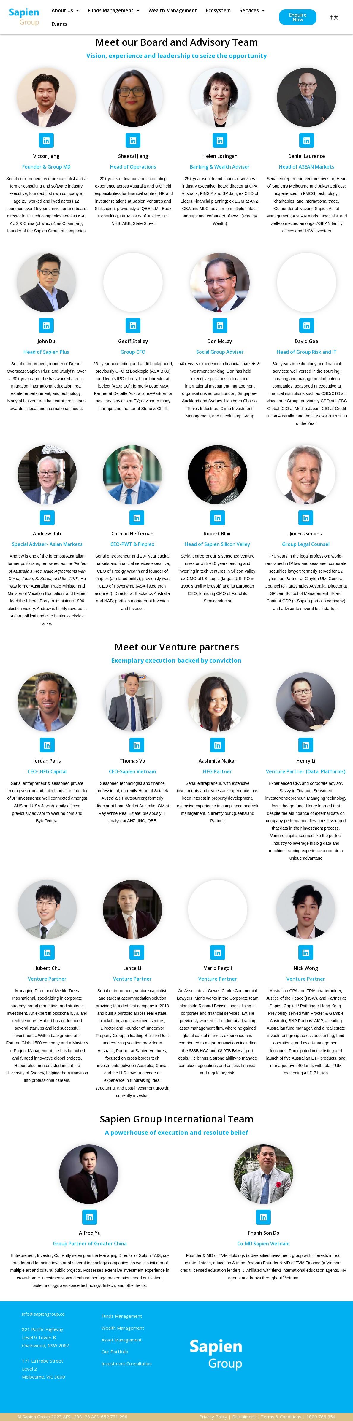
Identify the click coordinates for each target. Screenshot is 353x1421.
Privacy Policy (213, 1417)
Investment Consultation (127, 1363)
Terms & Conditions (281, 1417)
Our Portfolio (115, 1352)
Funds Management (114, 10)
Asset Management (122, 1340)
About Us (65, 10)
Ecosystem (218, 10)
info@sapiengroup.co (43, 1314)
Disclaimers (244, 1417)
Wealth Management (172, 10)
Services (252, 10)
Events (59, 24)
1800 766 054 (320, 1417)
